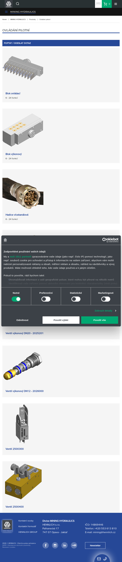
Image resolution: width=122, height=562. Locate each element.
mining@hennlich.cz (104, 532)
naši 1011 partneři (20, 256)
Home (4, 19)
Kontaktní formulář (27, 526)
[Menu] (116, 4)
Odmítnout (22, 320)
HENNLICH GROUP (27, 532)
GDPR (4, 545)
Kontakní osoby (25, 520)
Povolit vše (99, 320)
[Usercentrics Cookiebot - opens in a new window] (104, 240)
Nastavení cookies (8, 547)
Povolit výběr (61, 320)
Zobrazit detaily (103, 310)
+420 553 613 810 (106, 528)
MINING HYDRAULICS (23, 11)
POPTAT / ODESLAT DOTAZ (17, 43)
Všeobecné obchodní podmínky (18, 545)
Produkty (32, 19)
